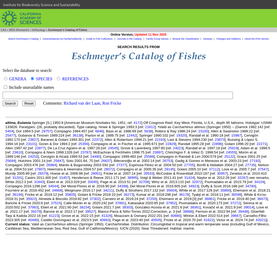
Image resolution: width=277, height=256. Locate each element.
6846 (99, 131)
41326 (106, 216)
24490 (95, 157)
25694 (10, 161)
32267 (242, 178)
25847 (58, 161)
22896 (217, 144)
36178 (184, 195)
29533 (148, 173)
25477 (10, 135)
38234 (84, 207)
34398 (122, 186)
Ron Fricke (111, 103)
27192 (254, 161)
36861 (209, 199)
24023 (178, 148)
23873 (220, 140)
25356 (83, 144)
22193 (159, 140)
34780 (250, 186)
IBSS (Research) (19, 30)
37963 (33, 207)
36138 (77, 135)
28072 (109, 169)
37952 (171, 203)
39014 (248, 207)
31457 (64, 178)
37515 (56, 203)
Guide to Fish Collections (99, 39)
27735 (250, 165)
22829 (170, 144)
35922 (31, 199)
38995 (132, 178)
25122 (229, 157)
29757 (46, 131)
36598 (236, 195)
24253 (33, 157)
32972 (197, 182)
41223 (53, 216)
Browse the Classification (186, 39)
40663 (104, 220)
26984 (51, 165)
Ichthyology (38, 30)
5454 (9, 131)
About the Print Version (256, 39)
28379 (42, 173)
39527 (90, 211)
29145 (169, 169)
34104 (259, 182)
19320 (181, 135)
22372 (97, 140)
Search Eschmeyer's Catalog (23, 39)
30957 (222, 173)
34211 (108, 190)
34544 (53, 186)
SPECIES (44, 79)
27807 (39, 169)
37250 (151, 199)
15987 (236, 135)
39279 (35, 211)
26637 (106, 161)
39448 (243, 211)
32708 (144, 182)
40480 (33, 220)
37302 (94, 199)
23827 (33, 140)
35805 (70, 195)
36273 (128, 195)
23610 (17, 152)
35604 (171, 190)
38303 (127, 207)
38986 (188, 211)
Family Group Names (157, 39)
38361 (195, 207)
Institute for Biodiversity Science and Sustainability (41, 5)
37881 (120, 203)
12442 (131, 135)
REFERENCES (75, 79)
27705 (189, 165)
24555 (231, 152)
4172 (137, 123)
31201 (17, 178)
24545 (113, 148)
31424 (189, 178)
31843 (39, 182)
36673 (262, 199)
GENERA (17, 79)
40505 (156, 220)
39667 (236, 216)
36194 (17, 195)
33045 (92, 182)
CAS (3, 30)
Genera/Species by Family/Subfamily (62, 39)
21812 (150, 127)
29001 (96, 173)
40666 (175, 216)
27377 (121, 165)
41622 (209, 220)
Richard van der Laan (82, 103)
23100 (203, 131)
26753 (167, 161)
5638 (148, 131)
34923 (193, 186)
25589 (149, 157)
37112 (214, 169)
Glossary (208, 39)
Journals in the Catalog (129, 39)
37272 (235, 203)
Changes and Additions (228, 39)
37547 (262, 169)
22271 (261, 144)
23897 (157, 152)
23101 (31, 144)
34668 (57, 190)
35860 (225, 190)
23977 (40, 148)
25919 (233, 148)
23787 (85, 152)
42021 (260, 220)
